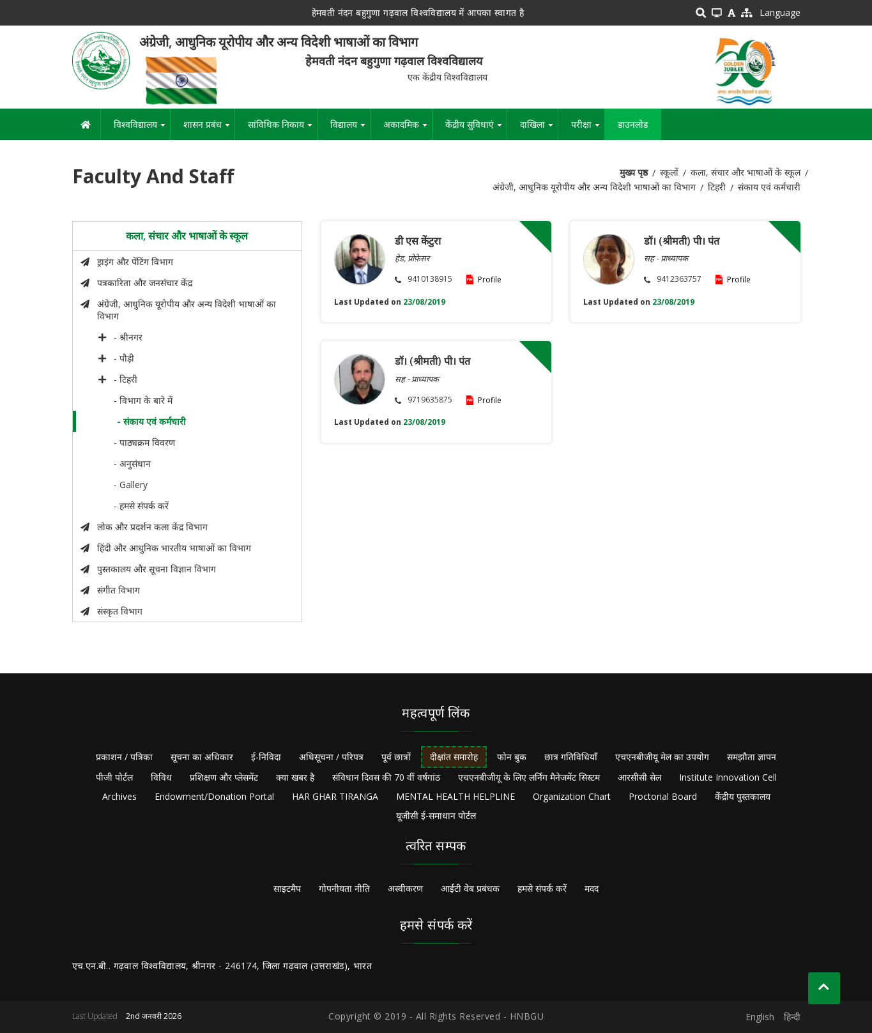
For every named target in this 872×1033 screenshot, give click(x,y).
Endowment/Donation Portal (214, 796)
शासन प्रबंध (208, 129)
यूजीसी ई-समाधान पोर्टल (436, 815)
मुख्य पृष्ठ (634, 172)
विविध (161, 777)
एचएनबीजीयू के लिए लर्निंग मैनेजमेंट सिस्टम (529, 777)
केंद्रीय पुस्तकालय (742, 796)
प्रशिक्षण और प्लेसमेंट (224, 777)
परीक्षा (587, 129)
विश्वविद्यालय (142, 129)
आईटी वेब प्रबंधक (470, 888)
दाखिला (539, 129)
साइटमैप (287, 888)
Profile (489, 279)
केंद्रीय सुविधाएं (476, 129)
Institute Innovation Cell (728, 777)
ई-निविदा (266, 757)
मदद (592, 888)
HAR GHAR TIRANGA (335, 796)
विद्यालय (350, 129)
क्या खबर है (295, 777)
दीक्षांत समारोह (454, 757)
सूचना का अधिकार (202, 757)
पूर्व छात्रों (396, 757)
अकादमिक (407, 129)
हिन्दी (792, 1017)
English (760, 1017)
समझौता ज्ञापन (751, 757)
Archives (119, 796)
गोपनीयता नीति (344, 888)
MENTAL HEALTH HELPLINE (455, 796)
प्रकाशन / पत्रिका (124, 757)
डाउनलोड (633, 124)
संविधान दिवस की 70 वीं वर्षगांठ (386, 777)
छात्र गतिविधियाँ (570, 757)
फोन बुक (511, 757)
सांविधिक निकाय (282, 129)
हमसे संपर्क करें (542, 888)
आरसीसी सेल (639, 777)
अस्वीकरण (405, 888)
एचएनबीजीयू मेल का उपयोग (662, 757)
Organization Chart (572, 796)
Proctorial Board (663, 796)
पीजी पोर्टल (114, 777)
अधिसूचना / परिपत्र (331, 757)
